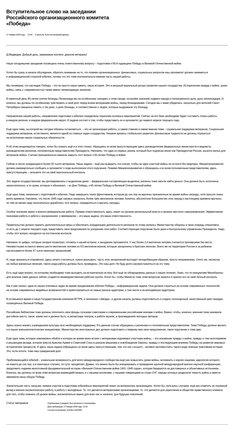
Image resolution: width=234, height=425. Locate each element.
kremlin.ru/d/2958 (74, 410)
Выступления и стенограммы (83, 403)
